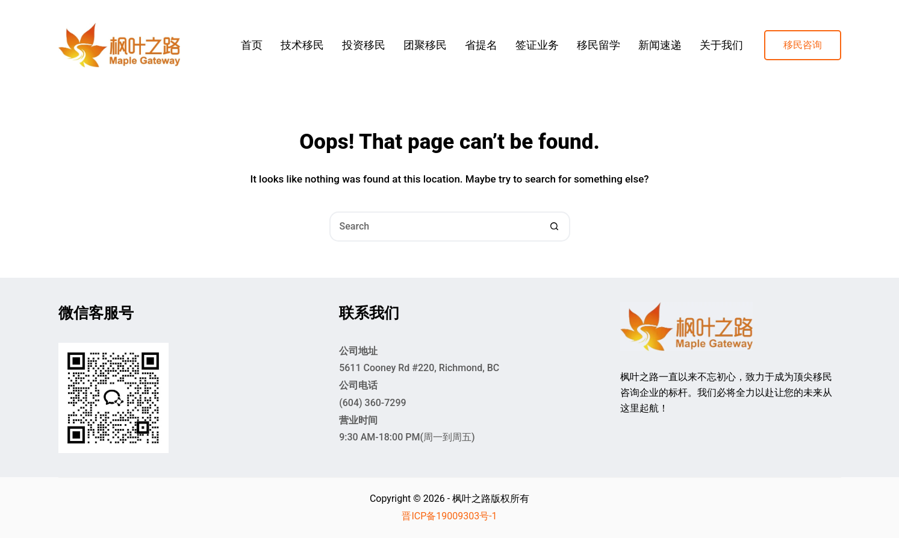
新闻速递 (660, 45)
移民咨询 (802, 45)
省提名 (481, 45)
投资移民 (363, 45)
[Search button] (555, 226)
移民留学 (598, 45)
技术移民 (302, 45)
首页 (252, 45)
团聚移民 (425, 45)
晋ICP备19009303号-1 (449, 516)
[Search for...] (434, 226)
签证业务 (537, 45)
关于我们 (721, 45)
